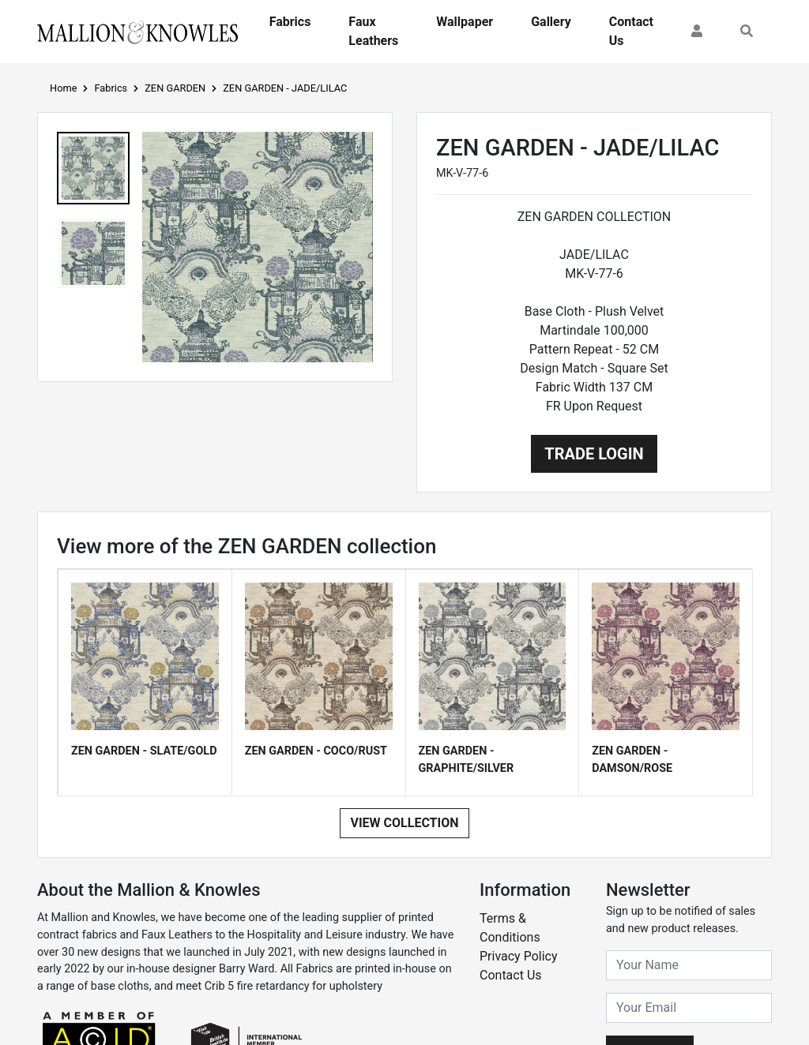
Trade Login (593, 453)
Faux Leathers (373, 31)
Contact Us (631, 31)
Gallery (551, 21)
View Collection (404, 822)
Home (63, 88)
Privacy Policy (519, 956)
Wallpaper (464, 21)
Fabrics (290, 21)
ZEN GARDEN (175, 88)
